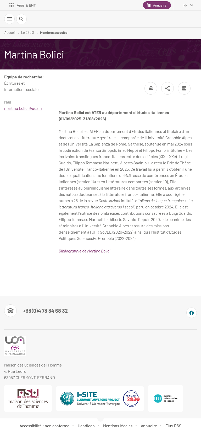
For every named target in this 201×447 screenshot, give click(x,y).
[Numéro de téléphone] (36, 310)
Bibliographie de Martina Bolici (84, 250)
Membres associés (53, 32)
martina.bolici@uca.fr (23, 108)
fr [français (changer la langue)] (185, 5)
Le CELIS (27, 32)
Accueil (9, 32)
